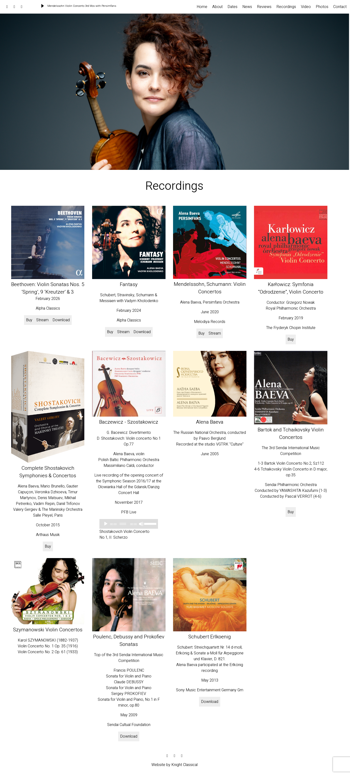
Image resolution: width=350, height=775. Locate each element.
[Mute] (141, 523)
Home (202, 7)
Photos (322, 7)
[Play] (105, 523)
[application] (128, 524)
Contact (340, 7)
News (247, 7)
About (217, 7)
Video (306, 7)
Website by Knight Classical (174, 765)
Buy (29, 320)
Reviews (264, 7)
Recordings (286, 7)
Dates (232, 7)
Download (61, 320)
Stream (42, 320)
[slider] (123, 524)
